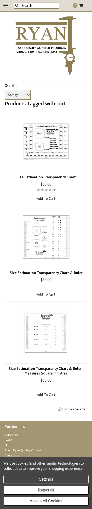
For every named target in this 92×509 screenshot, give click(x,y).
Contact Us (12, 455)
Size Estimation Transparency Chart (46, 177)
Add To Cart (46, 198)
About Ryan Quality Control (23, 450)
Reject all (46, 490)
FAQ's (8, 440)
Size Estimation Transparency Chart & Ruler (46, 272)
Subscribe (11, 434)
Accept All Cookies (46, 501)
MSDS (8, 445)
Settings (46, 479)
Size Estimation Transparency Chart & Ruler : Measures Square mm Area (46, 371)
